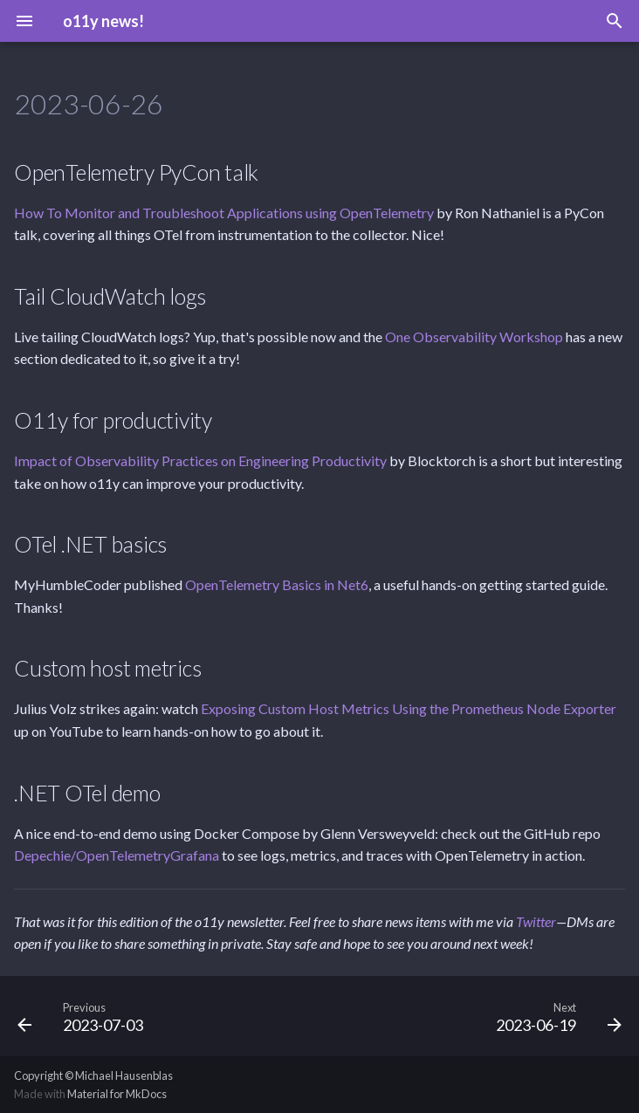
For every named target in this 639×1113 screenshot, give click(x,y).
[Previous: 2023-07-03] (83, 1016)
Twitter (536, 921)
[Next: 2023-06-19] (555, 1016)
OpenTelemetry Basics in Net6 (276, 584)
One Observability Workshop (474, 336)
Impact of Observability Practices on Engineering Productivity (200, 460)
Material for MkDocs (117, 1094)
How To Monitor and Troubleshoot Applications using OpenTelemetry (224, 212)
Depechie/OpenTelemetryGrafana (116, 855)
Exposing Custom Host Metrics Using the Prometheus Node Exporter (408, 708)
